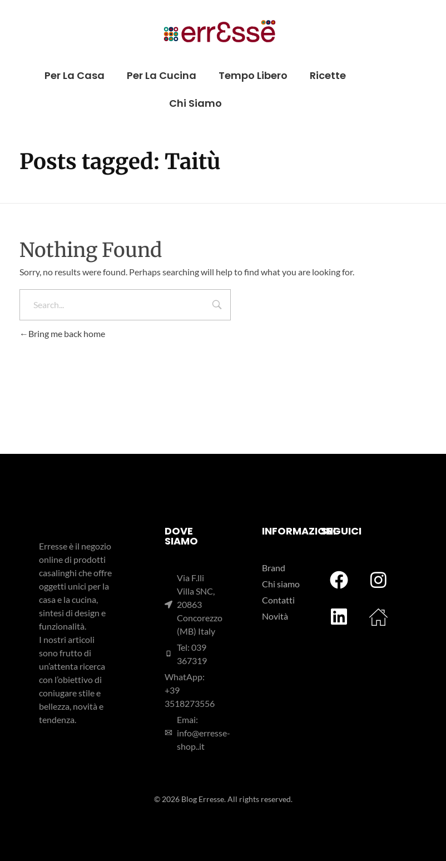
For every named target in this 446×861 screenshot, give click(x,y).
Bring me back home (62, 333)
